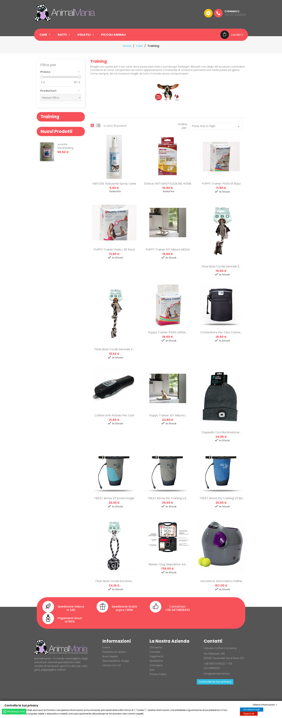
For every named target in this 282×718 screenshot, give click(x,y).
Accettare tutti (251, 709)
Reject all (248, 713)
